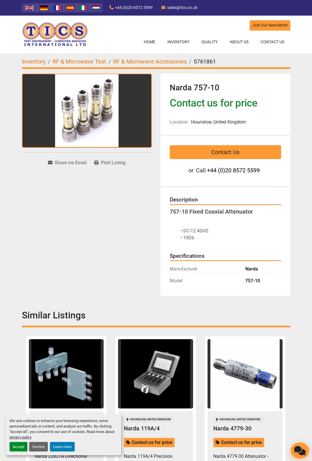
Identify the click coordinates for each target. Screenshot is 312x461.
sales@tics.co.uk (182, 7)
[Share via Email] (67, 162)
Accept (18, 447)
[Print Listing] (109, 162)
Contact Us (272, 42)
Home (149, 42)
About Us (239, 42)
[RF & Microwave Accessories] (150, 61)
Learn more (62, 447)
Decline (38, 447)
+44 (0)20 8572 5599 (134, 7)
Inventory (178, 42)
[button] (178, 42)
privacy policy (20, 437)
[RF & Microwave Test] (79, 61)
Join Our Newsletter (270, 25)
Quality (209, 42)
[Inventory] (34, 61)
